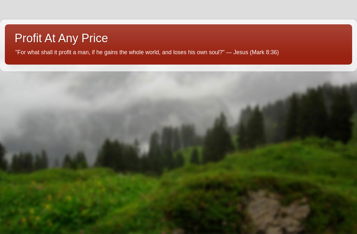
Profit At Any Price (61, 38)
